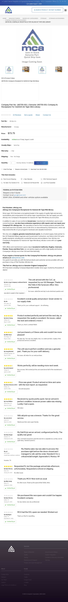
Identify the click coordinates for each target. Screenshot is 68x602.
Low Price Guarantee (48, 182)
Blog (25, 585)
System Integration (50, 554)
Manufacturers (14, 18)
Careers (3, 582)
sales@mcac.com (17, 258)
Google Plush (28, 579)
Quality (26, 554)
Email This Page (6, 169)
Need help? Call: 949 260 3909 (37, 169)
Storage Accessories (56, 18)
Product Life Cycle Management (33, 562)
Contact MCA (4, 574)
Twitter (26, 577)
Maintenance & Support (30, 560)
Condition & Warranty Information (54, 557)
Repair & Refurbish (29, 552)
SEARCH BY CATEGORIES (30, 18)
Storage (43, 18)
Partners (3, 577)
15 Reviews (17, 115)
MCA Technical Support (49, 179)
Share (38, 115)
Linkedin (26, 582)
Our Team (4, 579)
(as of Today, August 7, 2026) (25, 139)
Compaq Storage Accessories (15, 20)
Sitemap (47, 560)
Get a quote (28, 115)
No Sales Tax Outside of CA (10, 182)
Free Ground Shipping (8, 179)
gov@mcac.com (20, 195)
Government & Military (51, 552)
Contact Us (47, 115)
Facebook (26, 574)
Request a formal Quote (20, 169)
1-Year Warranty (26, 179)
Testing (26, 557)
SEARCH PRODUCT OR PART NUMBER (47, 10)
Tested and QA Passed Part (30, 182)
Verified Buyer (10, 308)
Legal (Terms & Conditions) (8, 585)
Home (4, 18)
